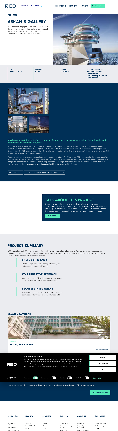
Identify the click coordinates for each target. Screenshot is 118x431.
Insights (73, 6)
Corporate (100, 371)
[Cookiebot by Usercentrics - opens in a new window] (12, 427)
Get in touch (96, 6)
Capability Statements (81, 380)
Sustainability (99, 380)
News (27, 385)
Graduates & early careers (66, 380)
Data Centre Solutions (12, 378)
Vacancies (63, 384)
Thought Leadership (32, 380)
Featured (28, 377)
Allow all (102, 407)
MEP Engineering (75, 142)
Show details (96, 427)
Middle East (46, 380)
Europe (44, 377)
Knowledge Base (31, 390)
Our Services (12, 381)
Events (27, 388)
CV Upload (63, 387)
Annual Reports (100, 377)
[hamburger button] (110, 5)
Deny (102, 419)
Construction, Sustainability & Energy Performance (87, 147)
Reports (27, 382)
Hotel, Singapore (27, 303)
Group (97, 382)
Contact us (13, 397)
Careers (64, 371)
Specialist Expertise (14, 384)
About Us (81, 371)
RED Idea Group (82, 384)
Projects (83, 6)
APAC (44, 382)
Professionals (64, 377)
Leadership (81, 377)
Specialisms (60, 6)
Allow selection (103, 413)
